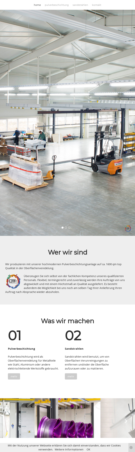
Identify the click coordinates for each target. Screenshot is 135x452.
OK (88, 449)
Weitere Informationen (69, 449)
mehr (14, 376)
